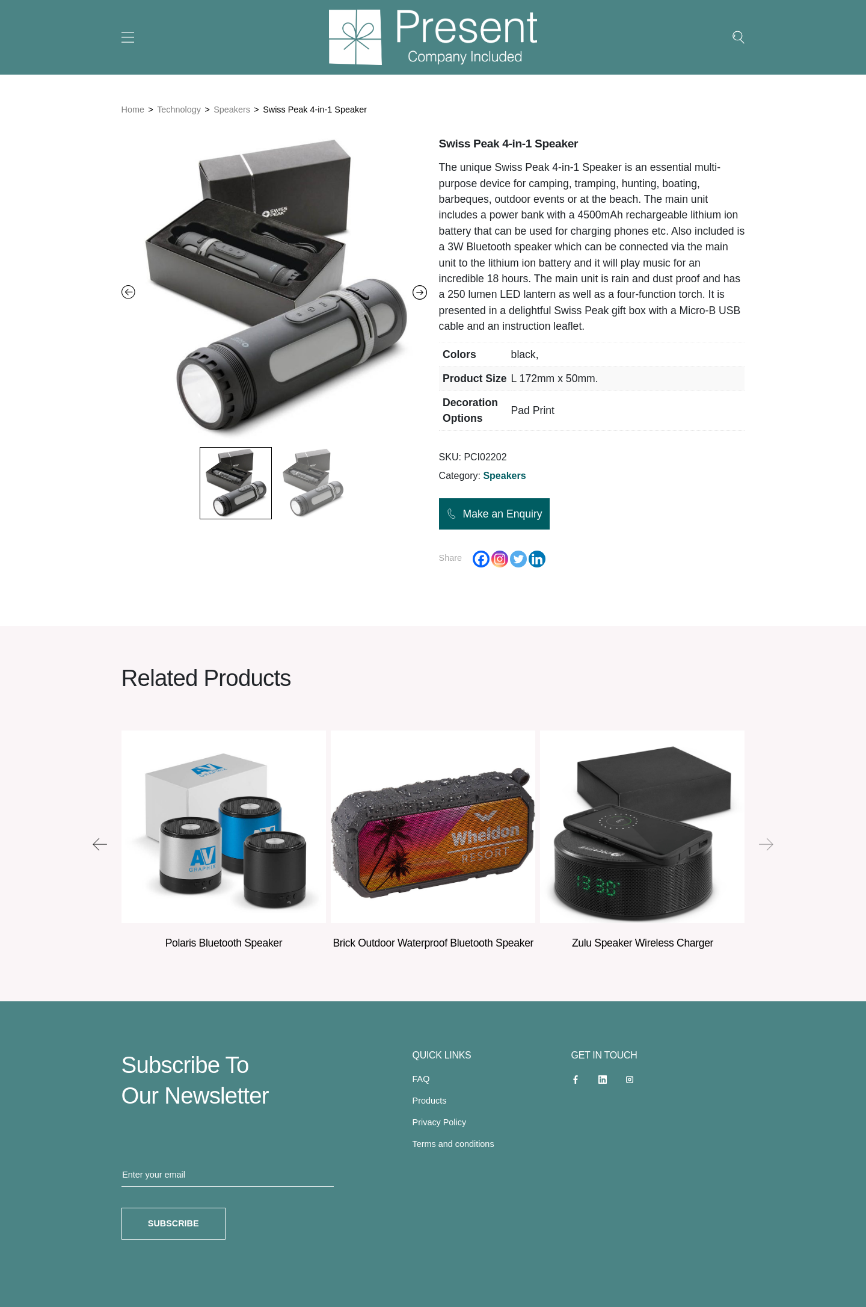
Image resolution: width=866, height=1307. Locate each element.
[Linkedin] (537, 559)
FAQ (421, 1079)
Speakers (231, 109)
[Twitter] (518, 559)
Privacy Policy (440, 1122)
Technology (179, 109)
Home (132, 109)
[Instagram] (499, 559)
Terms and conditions (453, 1144)
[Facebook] (481, 559)
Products (430, 1100)
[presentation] (100, 844)
